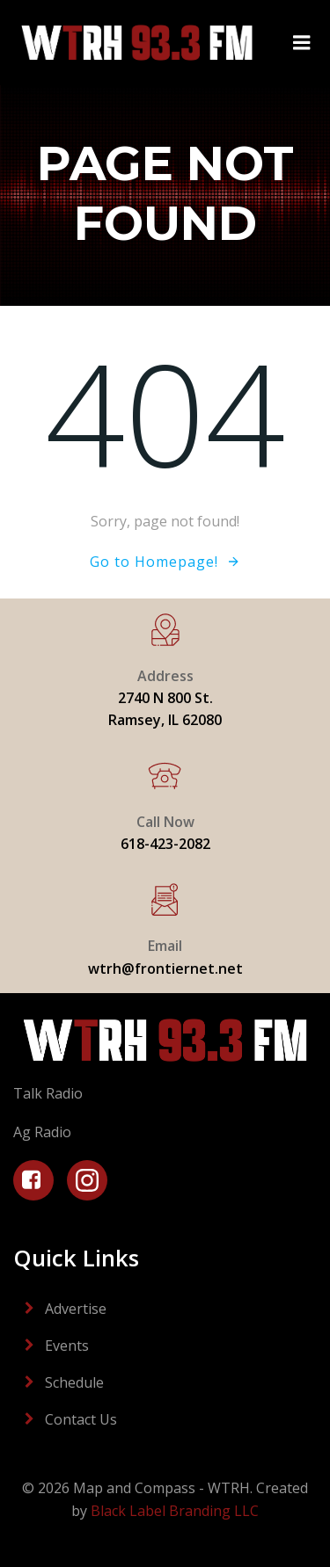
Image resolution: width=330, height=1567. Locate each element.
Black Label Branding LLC (175, 1510)
